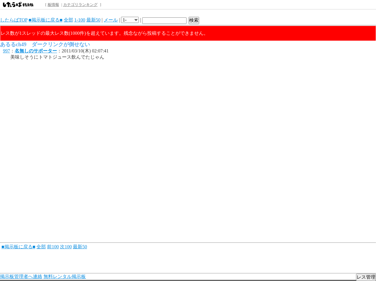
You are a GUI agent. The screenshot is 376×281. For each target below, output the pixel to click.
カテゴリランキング (80, 4)
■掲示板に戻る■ (45, 19)
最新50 (93, 19)
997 (6, 50)
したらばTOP (13, 19)
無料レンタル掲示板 (64, 276)
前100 (53, 246)
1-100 (79, 19)
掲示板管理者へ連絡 (21, 276)
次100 (66, 246)
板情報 (53, 4)
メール (111, 19)
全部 (68, 19)
